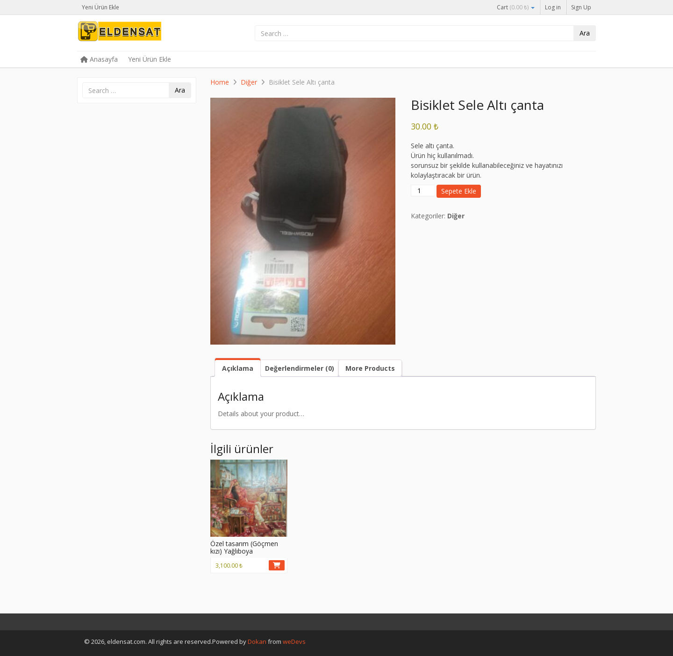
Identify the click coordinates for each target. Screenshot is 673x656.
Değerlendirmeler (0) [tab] (299, 368)
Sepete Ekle (458, 191)
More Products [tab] (370, 368)
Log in (553, 7)
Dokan (257, 641)
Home (219, 82)
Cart (516, 7)
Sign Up (581, 7)
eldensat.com (147, 34)
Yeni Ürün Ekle (100, 7)
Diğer (249, 82)
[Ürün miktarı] (423, 190)
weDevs (294, 641)
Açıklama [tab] (237, 368)
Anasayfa (99, 59)
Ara (585, 33)
